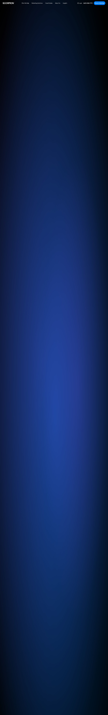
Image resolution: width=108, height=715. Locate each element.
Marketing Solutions (37, 3)
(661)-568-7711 (87, 3)
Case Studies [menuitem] (48, 3)
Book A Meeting (99, 3)
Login (79, 3)
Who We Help (25, 3)
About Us (57, 3)
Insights (65, 3)
